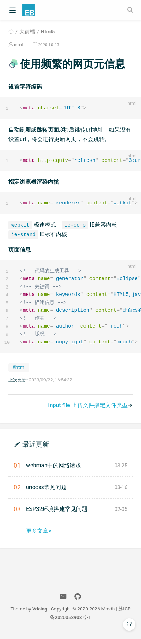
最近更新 (35, 447)
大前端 (27, 32)
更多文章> (38, 534)
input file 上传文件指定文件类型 (87, 408)
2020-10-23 (48, 44)
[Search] (130, 10)
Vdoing (39, 612)
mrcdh (20, 44)
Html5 (48, 32)
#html (19, 371)
